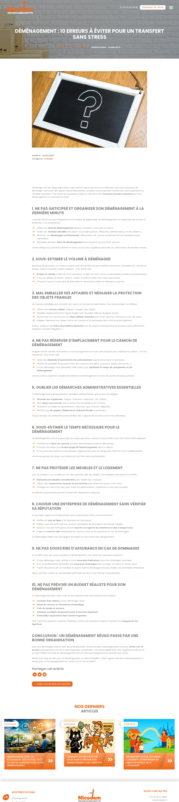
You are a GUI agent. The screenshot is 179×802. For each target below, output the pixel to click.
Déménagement (20, 798)
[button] (6, 797)
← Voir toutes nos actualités (52, 684)
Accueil (61, 47)
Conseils (82, 47)
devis (152, 7)
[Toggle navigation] (171, 7)
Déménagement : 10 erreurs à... (106, 47)
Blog (71, 47)
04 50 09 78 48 (129, 7)
